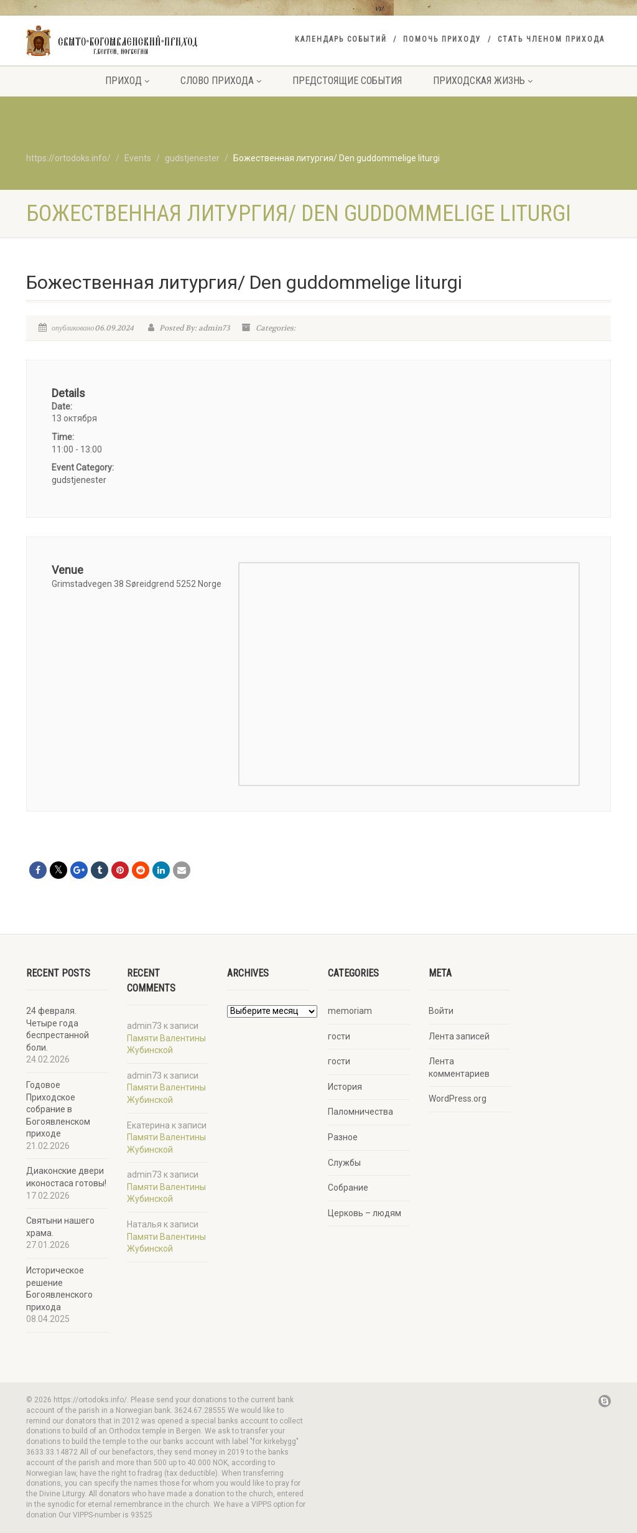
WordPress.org (457, 1099)
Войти (441, 1011)
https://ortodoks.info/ (68, 158)
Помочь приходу (442, 39)
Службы (344, 1163)
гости (339, 1036)
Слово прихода (220, 81)
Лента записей (459, 1036)
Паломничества (360, 1112)
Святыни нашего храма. (60, 1227)
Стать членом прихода (551, 39)
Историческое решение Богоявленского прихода (59, 1288)
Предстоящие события (347, 81)
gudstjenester (79, 480)
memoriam (350, 1011)
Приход (127, 81)
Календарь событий (341, 39)
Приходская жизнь (482, 81)
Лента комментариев (459, 1067)
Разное (343, 1137)
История (345, 1087)
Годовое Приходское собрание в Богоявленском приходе (58, 1109)
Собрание (348, 1188)
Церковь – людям (364, 1213)
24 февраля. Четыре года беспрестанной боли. (57, 1029)
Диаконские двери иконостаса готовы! (66, 1177)
